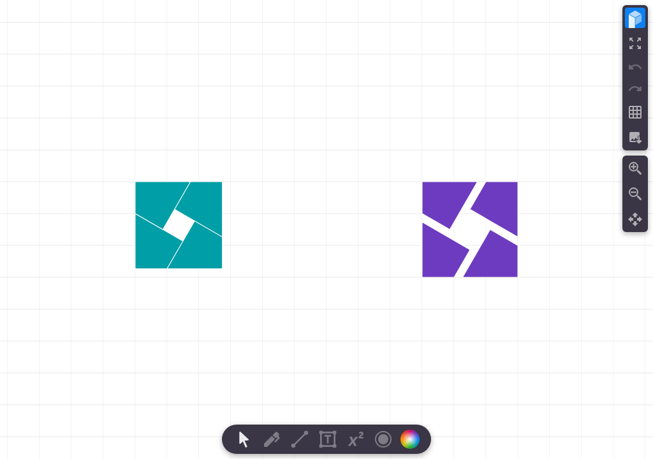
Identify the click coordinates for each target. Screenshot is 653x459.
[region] (326, 229)
